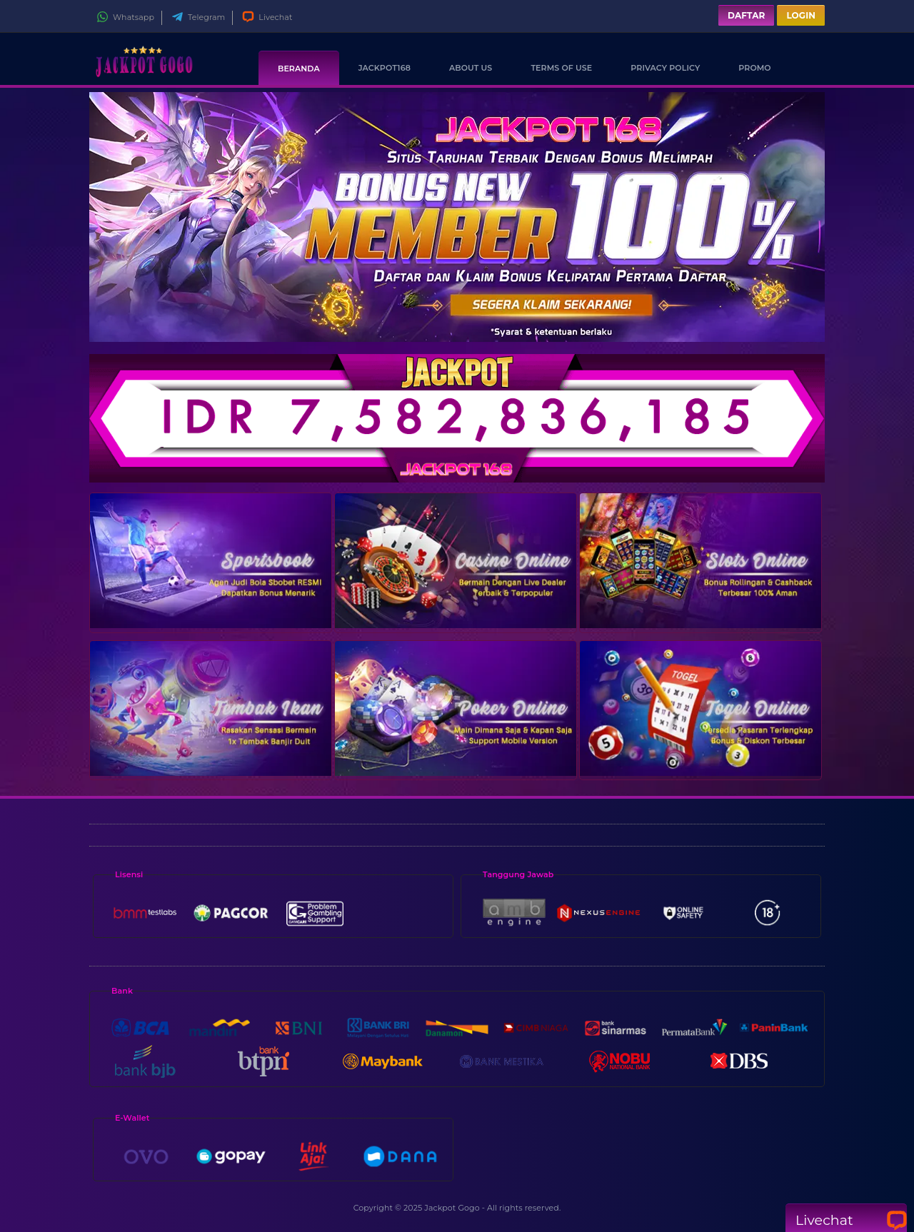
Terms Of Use (561, 68)
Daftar (746, 15)
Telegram (198, 17)
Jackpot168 (384, 68)
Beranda (299, 69)
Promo (754, 68)
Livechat (267, 17)
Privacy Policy (665, 68)
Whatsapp (125, 17)
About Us (470, 68)
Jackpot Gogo (451, 1208)
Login (800, 15)
